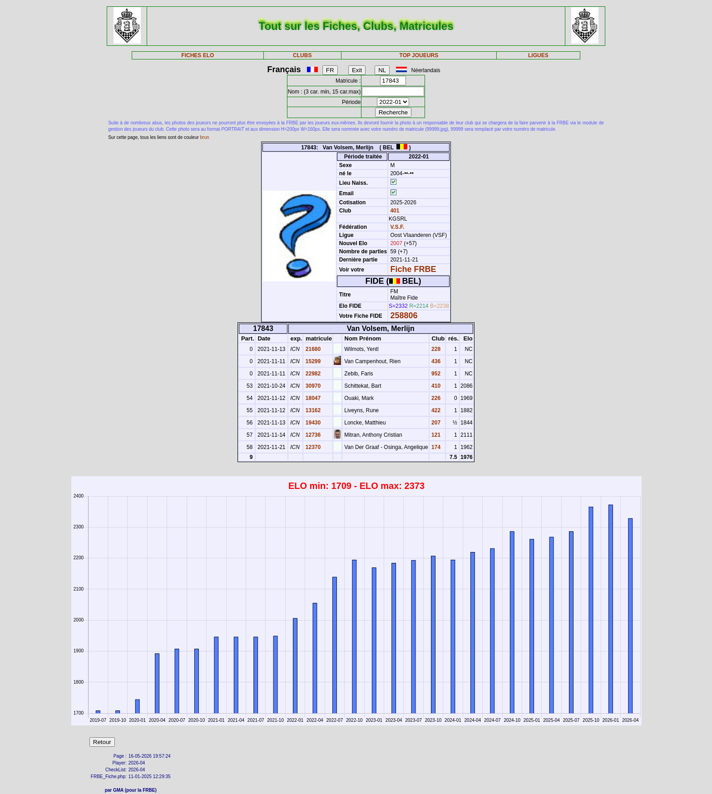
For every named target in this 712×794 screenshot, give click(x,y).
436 (435, 361)
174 (435, 447)
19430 (312, 422)
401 (394, 210)
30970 (312, 386)
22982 (312, 373)
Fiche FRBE (413, 269)
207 (435, 422)
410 (435, 386)
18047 (312, 398)
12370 (312, 447)
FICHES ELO (197, 55)
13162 (312, 410)
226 (435, 398)
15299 (312, 361)
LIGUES (538, 55)
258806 (403, 315)
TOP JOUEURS (419, 55)
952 (435, 373)
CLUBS (302, 55)
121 (435, 435)
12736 (312, 435)
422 (435, 410)
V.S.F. (397, 227)
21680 (312, 349)
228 (435, 349)
